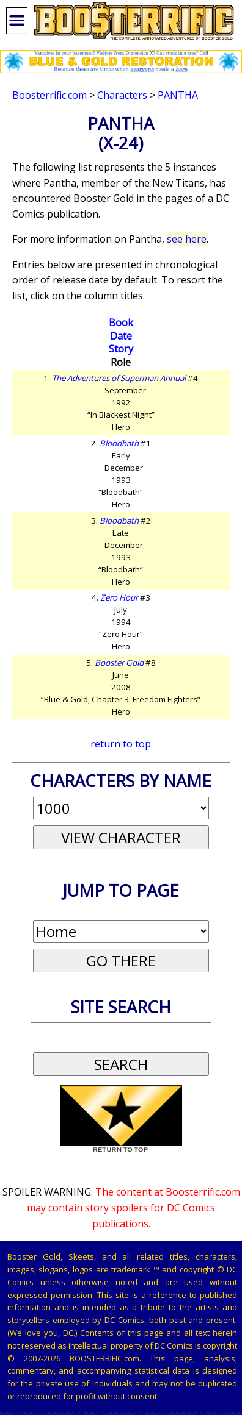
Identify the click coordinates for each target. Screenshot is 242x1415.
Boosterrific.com (49, 95)
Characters (122, 95)
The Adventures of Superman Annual (119, 377)
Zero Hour (119, 597)
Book (121, 322)
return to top (120, 743)
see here (187, 239)
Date (121, 336)
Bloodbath (119, 443)
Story (121, 348)
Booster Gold (119, 662)
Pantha (178, 95)
